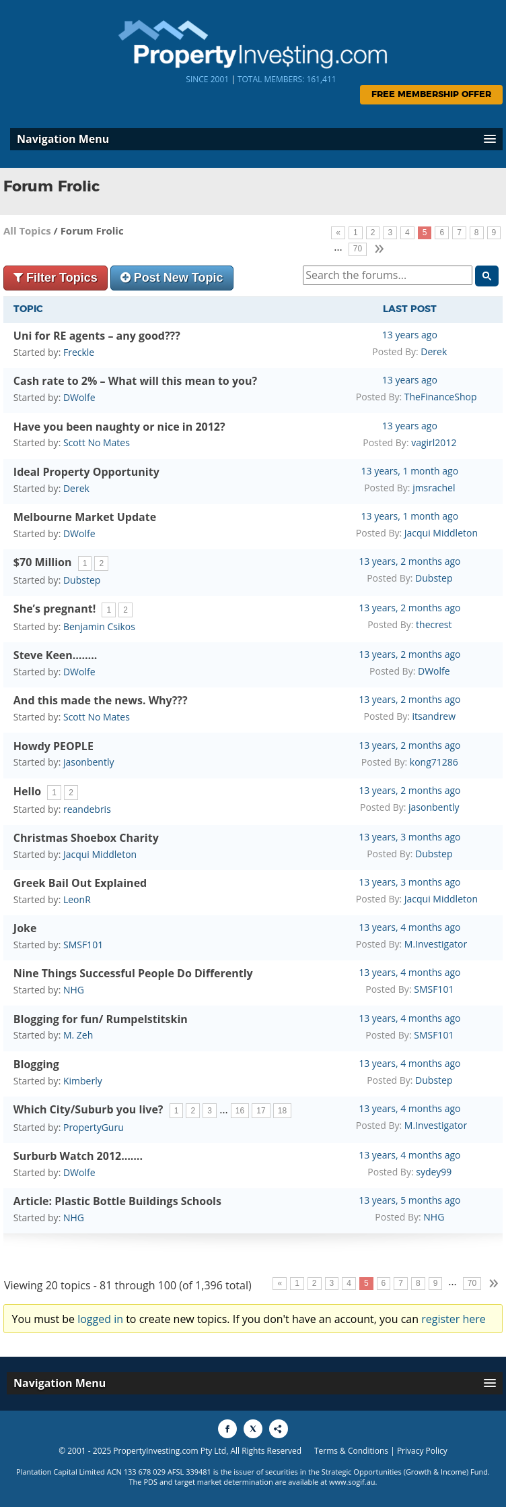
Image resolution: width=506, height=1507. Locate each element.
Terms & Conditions (351, 1450)
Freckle (78, 352)
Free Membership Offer (431, 94)
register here (453, 1319)
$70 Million (42, 562)
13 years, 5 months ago (409, 1200)
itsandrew (434, 716)
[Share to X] (253, 1428)
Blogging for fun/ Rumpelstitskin (100, 1019)
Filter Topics (55, 277)
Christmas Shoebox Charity (86, 837)
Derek (434, 351)
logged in (100, 1319)
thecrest (433, 624)
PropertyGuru (93, 1127)
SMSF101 (83, 944)
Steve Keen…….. (55, 655)
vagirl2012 (433, 442)
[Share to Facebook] (227, 1428)
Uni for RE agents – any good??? (96, 335)
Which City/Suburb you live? (88, 1109)
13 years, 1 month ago (410, 470)
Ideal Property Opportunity (86, 471)
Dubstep (81, 580)
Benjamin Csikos (99, 626)
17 (260, 1110)
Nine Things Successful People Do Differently (133, 973)
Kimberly (82, 1080)
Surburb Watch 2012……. (78, 1155)
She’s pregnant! (54, 608)
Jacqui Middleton (441, 532)
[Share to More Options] (278, 1428)
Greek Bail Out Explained (80, 882)
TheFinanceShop (440, 396)
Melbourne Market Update (84, 517)
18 (282, 1110)
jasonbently (88, 762)
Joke (25, 928)
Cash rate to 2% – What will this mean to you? (135, 380)
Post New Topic (171, 277)
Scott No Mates (96, 442)
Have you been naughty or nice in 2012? (119, 426)
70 (357, 248)
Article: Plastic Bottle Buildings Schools (117, 1201)
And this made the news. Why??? (100, 700)
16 (240, 1110)
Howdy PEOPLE (53, 746)
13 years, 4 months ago (409, 927)
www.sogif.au (352, 1482)
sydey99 (433, 1171)
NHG (73, 989)
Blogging (36, 1064)
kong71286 (434, 762)
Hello (27, 791)
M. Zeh (78, 1034)
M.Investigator (435, 943)
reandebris (87, 809)
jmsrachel (433, 487)
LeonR (77, 899)
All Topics (27, 230)
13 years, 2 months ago (409, 561)
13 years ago (409, 334)
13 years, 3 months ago (409, 836)
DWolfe (79, 397)
